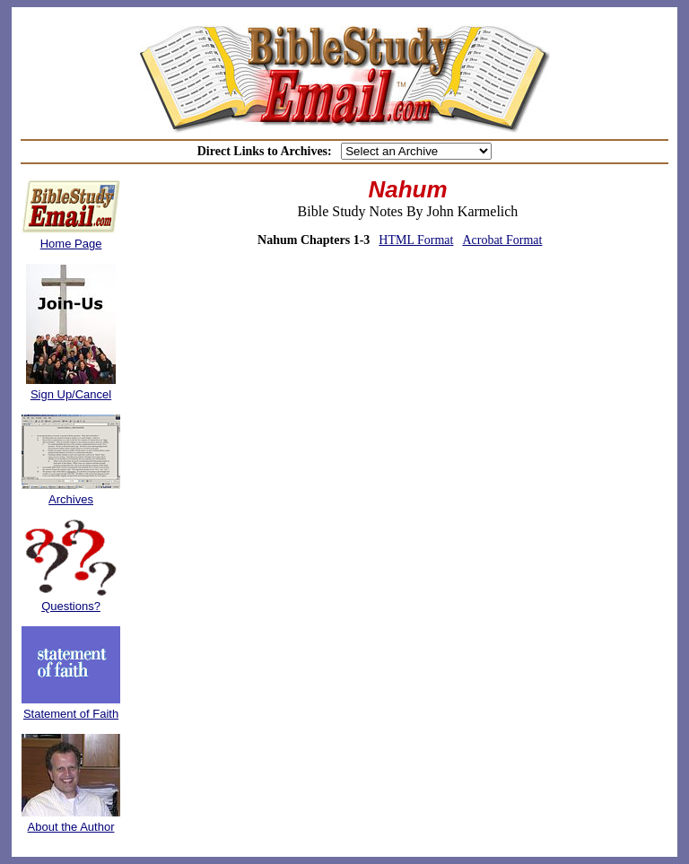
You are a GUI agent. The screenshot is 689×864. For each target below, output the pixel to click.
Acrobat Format (502, 240)
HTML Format (416, 240)
